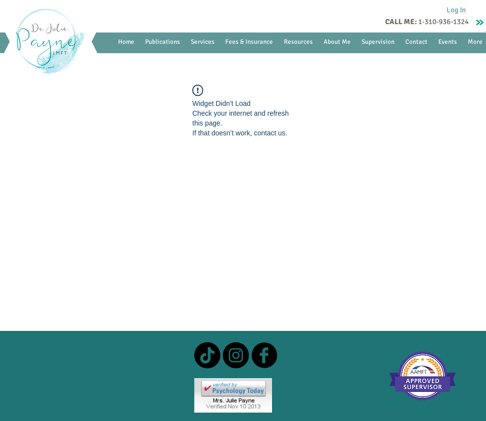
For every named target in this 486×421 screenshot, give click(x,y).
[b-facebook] (264, 355)
